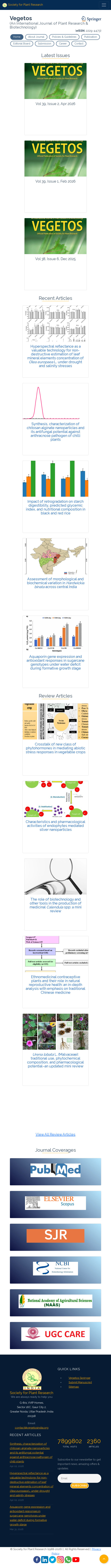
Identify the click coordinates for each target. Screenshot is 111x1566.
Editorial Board (21, 43)
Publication (90, 36)
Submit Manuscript (80, 1382)
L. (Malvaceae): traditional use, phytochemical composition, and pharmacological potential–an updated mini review (55, 1060)
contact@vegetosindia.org (31, 1427)
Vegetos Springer (79, 1378)
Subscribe (79, 1485)
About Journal (36, 36)
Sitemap (74, 1386)
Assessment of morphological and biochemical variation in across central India (55, 583)
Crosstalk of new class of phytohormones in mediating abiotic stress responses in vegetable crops (55, 748)
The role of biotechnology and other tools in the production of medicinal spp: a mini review (56, 905)
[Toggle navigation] (104, 4)
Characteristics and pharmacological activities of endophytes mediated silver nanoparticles (55, 826)
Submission (44, 43)
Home (16, 36)
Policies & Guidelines (64, 36)
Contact (78, 43)
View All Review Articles (55, 1134)
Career (63, 43)
